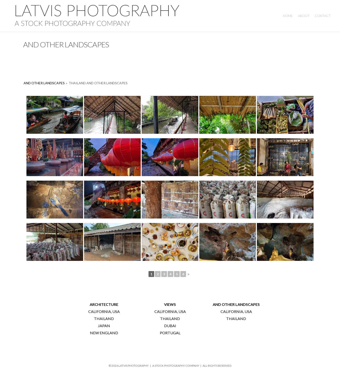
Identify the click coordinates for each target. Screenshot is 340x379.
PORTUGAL (170, 332)
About (304, 16)
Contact (323, 16)
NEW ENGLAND (104, 332)
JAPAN (104, 325)
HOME (288, 16)
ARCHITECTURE (104, 304)
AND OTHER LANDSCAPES (44, 83)
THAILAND (104, 318)
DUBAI (170, 325)
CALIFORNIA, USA (104, 311)
